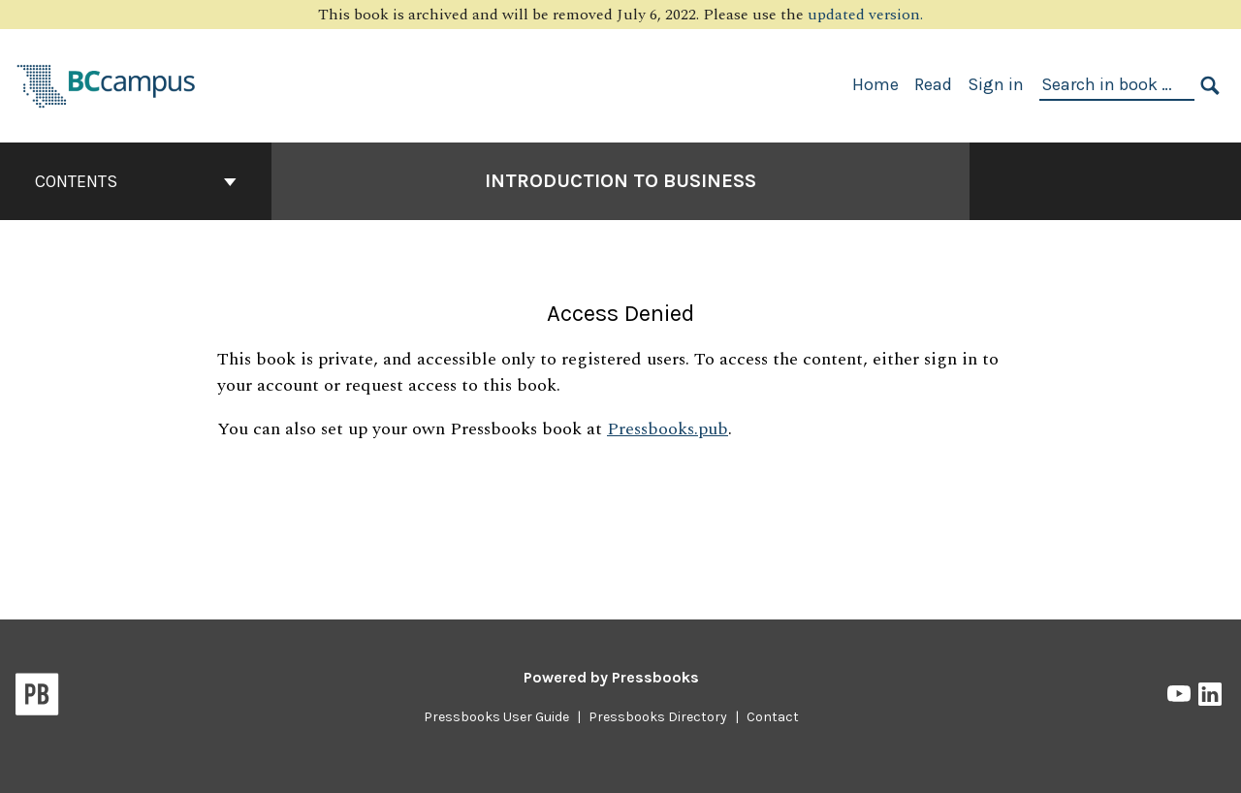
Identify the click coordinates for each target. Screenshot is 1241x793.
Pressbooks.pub (667, 429)
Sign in (996, 84)
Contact (773, 717)
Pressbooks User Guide (496, 717)
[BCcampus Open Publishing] (107, 84)
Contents (136, 181)
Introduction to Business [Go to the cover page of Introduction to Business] (620, 181)
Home (875, 84)
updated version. (865, 14)
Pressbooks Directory (658, 717)
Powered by (611, 677)
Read (933, 84)
